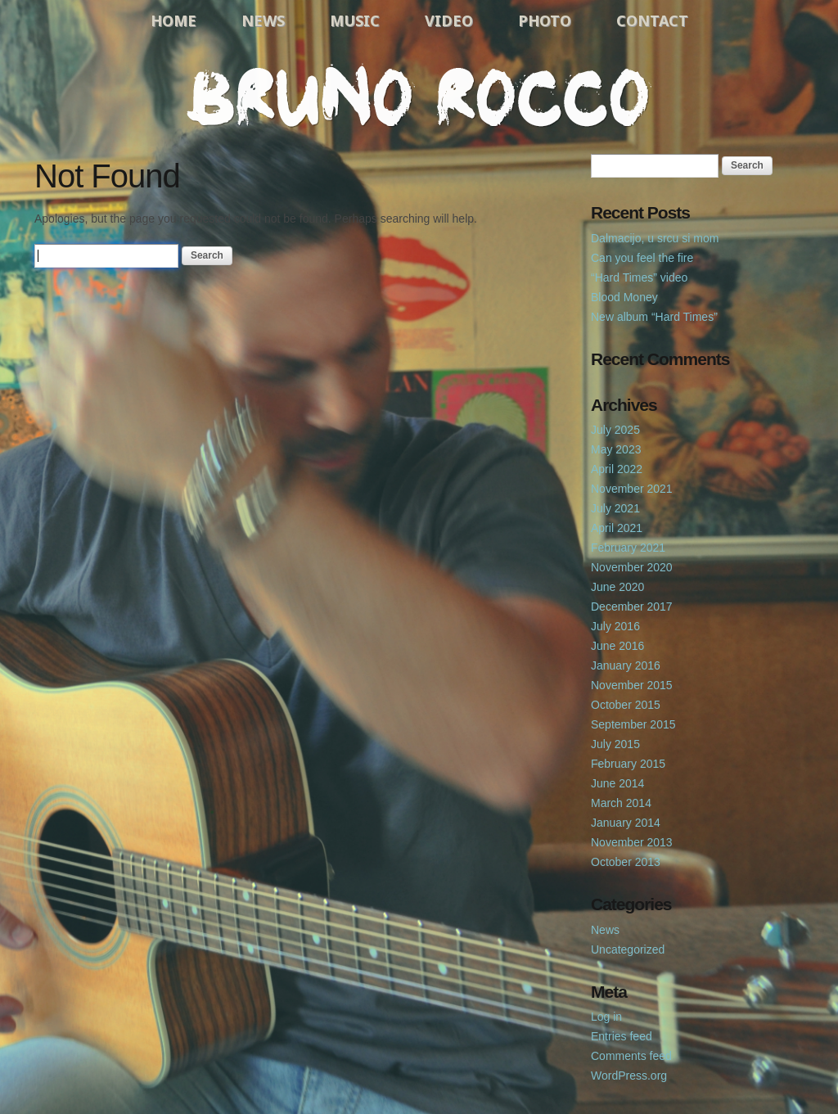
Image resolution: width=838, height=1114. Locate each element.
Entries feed (621, 1036)
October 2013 (625, 861)
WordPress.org (629, 1075)
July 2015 (615, 744)
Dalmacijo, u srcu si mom (655, 238)
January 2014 (625, 822)
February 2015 (628, 763)
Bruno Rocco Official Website (419, 96)
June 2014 (617, 783)
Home (173, 20)
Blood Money (624, 297)
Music (355, 20)
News (263, 20)
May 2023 (616, 449)
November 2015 (632, 685)
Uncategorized (628, 949)
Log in (606, 1016)
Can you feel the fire (642, 257)
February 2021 (628, 547)
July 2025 (615, 429)
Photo (544, 20)
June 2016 (617, 645)
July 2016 (615, 626)
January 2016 (625, 665)
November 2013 (632, 842)
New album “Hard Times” (654, 316)
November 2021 (632, 488)
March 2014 (621, 803)
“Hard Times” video (639, 277)
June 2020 (617, 586)
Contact (652, 20)
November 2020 (632, 567)
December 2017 (632, 606)
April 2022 (616, 469)
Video (449, 20)
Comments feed (631, 1055)
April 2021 (616, 527)
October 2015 (625, 704)
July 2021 (615, 508)
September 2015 (633, 724)
